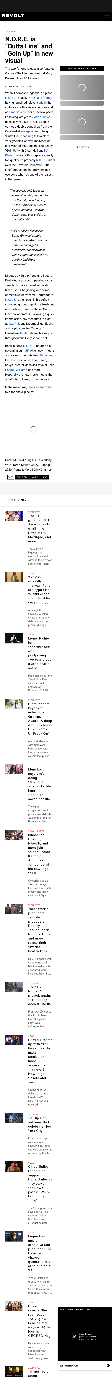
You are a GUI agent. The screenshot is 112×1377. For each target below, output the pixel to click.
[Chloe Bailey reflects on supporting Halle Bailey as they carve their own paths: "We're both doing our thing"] (14, 1166)
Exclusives (34, 512)
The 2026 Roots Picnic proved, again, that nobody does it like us (39, 995)
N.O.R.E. (10, 97)
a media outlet (18, 112)
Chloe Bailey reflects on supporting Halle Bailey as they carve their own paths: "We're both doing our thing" (40, 1183)
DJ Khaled (22, 477)
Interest (33, 983)
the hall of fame (41, 97)
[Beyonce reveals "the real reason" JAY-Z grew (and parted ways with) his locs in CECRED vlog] (14, 1306)
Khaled (24, 333)
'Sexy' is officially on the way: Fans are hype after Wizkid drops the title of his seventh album (39, 589)
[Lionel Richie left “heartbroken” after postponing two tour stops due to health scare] (14, 638)
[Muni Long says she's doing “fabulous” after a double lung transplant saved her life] (14, 769)
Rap (45, 477)
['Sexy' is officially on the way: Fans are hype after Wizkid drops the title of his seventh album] (14, 577)
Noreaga (24, 131)
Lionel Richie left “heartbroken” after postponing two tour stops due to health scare (39, 653)
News (31, 573)
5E (26, 350)
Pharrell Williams (16, 370)
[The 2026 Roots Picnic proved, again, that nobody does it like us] (14, 987)
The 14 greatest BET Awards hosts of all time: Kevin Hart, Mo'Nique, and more (39, 528)
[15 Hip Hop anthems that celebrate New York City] (14, 1118)
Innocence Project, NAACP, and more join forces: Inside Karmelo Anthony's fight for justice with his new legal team (40, 854)
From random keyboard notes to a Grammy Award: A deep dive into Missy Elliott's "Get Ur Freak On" (40, 718)
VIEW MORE (81, 147)
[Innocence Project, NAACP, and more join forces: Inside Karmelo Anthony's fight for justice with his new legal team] (14, 835)
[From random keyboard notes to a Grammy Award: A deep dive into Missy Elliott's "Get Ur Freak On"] (14, 704)
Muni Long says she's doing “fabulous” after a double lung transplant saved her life (39, 784)
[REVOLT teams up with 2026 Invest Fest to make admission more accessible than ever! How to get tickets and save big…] (14, 1040)
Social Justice (36, 831)
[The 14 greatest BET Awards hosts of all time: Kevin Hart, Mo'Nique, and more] (14, 516)
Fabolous (46, 355)
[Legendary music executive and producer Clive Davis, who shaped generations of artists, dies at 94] (14, 1236)
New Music (11, 31)
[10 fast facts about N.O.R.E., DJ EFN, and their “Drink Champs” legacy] (14, 1371)
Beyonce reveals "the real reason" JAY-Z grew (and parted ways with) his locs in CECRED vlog (39, 1321)
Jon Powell (14, 86)
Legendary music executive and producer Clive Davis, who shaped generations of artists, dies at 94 (40, 1253)
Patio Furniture (41, 117)
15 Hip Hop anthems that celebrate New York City (40, 1124)
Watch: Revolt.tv (69, 1365)
